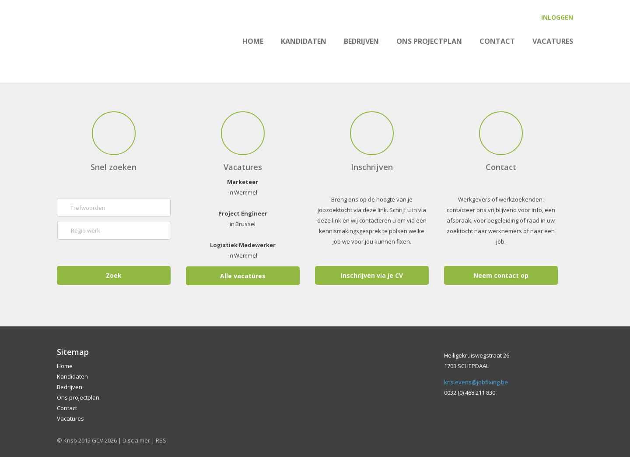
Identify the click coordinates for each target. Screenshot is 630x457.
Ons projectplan (429, 41)
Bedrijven (361, 41)
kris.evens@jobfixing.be (476, 382)
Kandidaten (303, 41)
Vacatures (552, 41)
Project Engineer (242, 213)
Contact (497, 41)
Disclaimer (136, 440)
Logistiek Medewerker (243, 245)
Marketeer (242, 182)
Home (252, 41)
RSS (161, 440)
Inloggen (557, 17)
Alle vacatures (243, 276)
